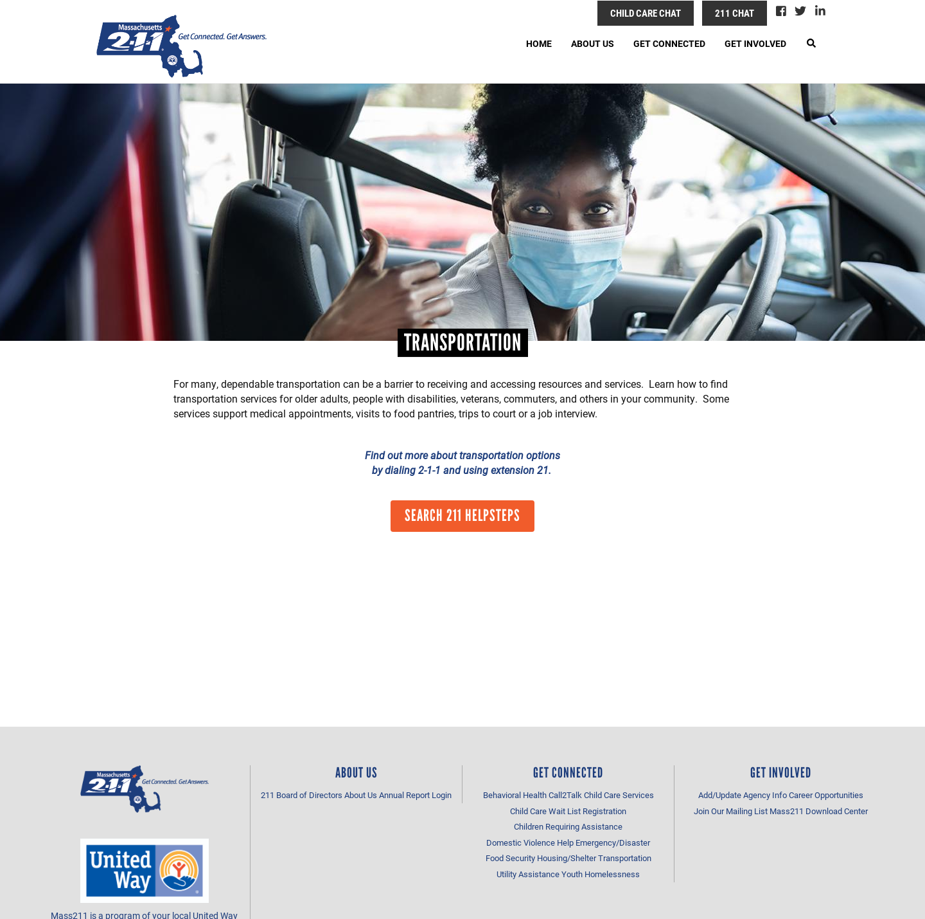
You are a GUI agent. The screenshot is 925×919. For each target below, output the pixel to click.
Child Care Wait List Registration (568, 811)
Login (442, 795)
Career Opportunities (826, 795)
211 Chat (734, 12)
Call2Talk (565, 795)
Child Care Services (619, 795)
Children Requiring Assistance (568, 826)
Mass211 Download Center (819, 811)
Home (539, 43)
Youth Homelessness (600, 874)
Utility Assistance (528, 874)
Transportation (624, 858)
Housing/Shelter (566, 858)
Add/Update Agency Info (742, 795)
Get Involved (755, 43)
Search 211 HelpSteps (462, 515)
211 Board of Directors (301, 795)
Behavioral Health (515, 795)
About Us (592, 43)
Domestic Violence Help (530, 842)
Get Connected (669, 43)
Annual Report (404, 795)
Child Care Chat (645, 12)
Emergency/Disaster (613, 842)
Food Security (510, 858)
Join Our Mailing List (731, 811)
